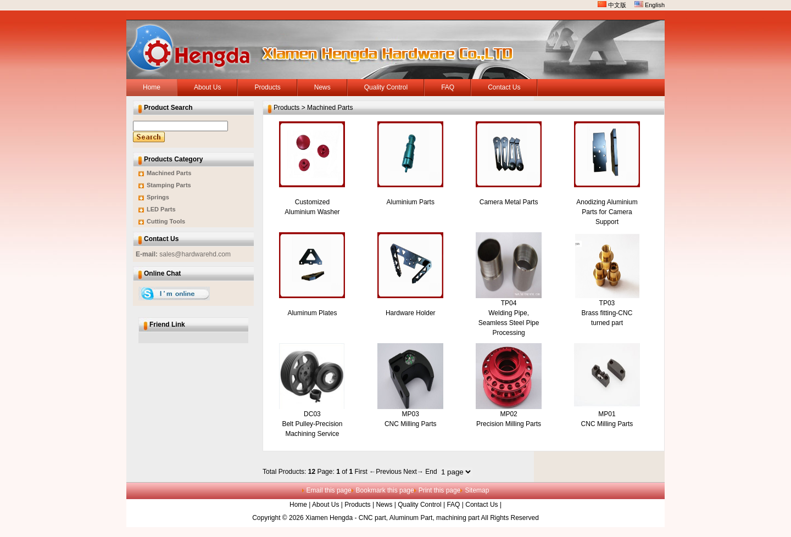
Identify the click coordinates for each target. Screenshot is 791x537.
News (384, 504)
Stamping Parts (169, 185)
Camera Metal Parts (509, 202)
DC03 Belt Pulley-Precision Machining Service (312, 424)
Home (298, 504)
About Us (325, 504)
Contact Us (481, 504)
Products (357, 504)
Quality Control (419, 504)
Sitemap (477, 490)
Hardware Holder (411, 313)
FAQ (453, 504)
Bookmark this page (385, 490)
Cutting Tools (166, 221)
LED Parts (161, 209)
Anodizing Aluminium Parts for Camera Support (606, 212)
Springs (158, 197)
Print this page (440, 490)
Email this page (329, 490)
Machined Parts (169, 173)
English (649, 5)
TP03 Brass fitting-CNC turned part (607, 313)
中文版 (612, 5)
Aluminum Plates (312, 313)
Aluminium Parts (411, 202)
